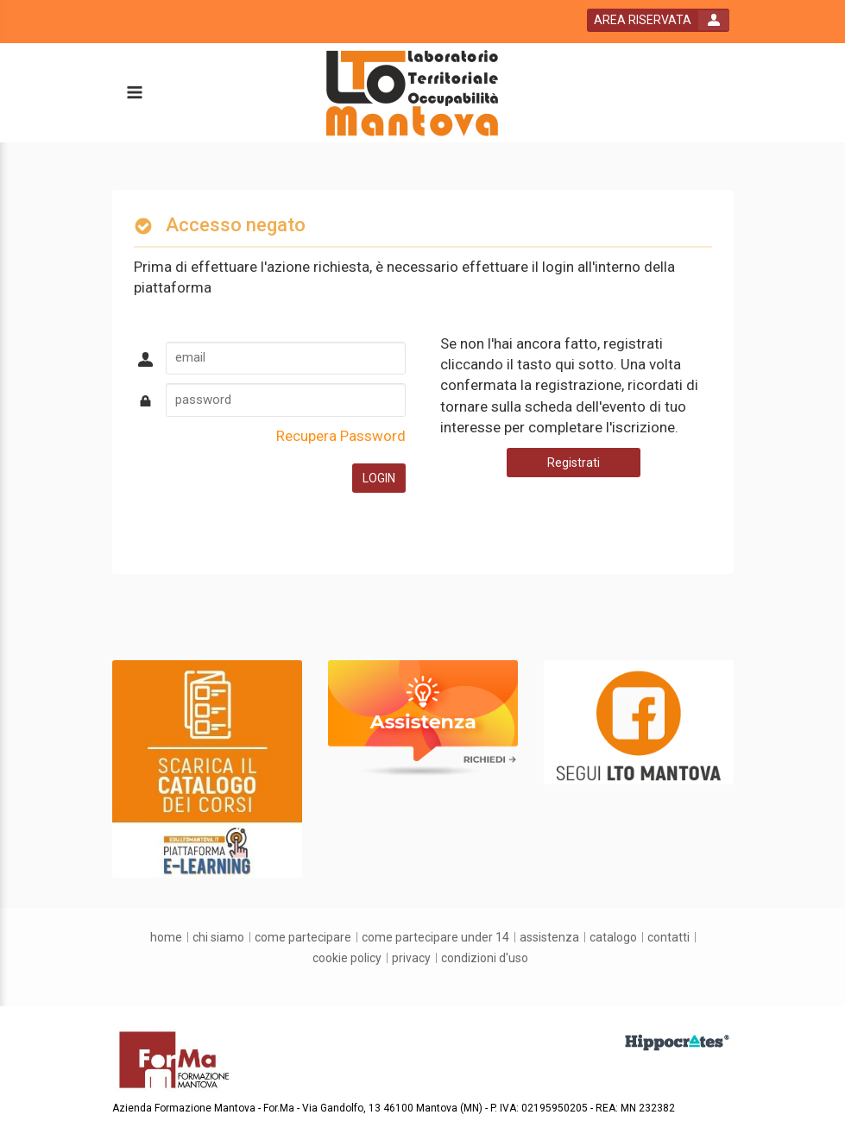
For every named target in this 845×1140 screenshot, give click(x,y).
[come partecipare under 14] (435, 937)
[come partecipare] (303, 937)
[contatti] (668, 937)
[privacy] (411, 958)
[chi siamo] (218, 937)
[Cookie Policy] (347, 958)
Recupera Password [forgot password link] (341, 435)
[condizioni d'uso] (484, 958)
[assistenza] (549, 937)
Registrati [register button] (573, 462)
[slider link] (207, 768)
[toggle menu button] (134, 93)
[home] (166, 937)
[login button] (658, 20)
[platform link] (412, 93)
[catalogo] (613, 937)
